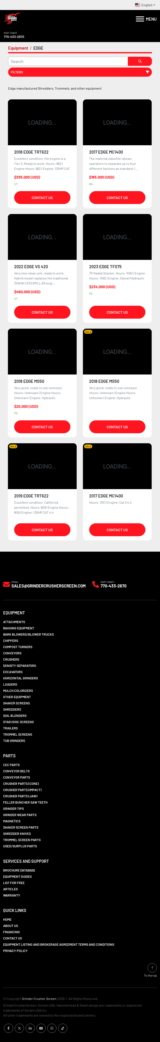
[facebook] (8, 1028)
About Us (10, 926)
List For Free (14, 883)
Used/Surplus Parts (20, 846)
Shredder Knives (17, 833)
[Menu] (140, 18)
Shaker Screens (16, 703)
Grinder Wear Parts (19, 815)
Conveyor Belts (16, 771)
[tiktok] (62, 1028)
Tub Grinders (14, 741)
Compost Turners (17, 647)
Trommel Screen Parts (22, 840)
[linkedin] (30, 1028)
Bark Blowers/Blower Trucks (28, 634)
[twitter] (19, 1028)
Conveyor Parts (16, 777)
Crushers (11, 659)
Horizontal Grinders (20, 678)
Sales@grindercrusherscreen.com (48, 585)
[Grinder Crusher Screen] (22, 571)
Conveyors (12, 653)
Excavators (12, 672)
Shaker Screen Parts (20, 827)
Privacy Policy (15, 951)
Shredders (12, 709)
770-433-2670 (14, 37)
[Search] (68, 61)
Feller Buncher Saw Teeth (25, 802)
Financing (11, 932)
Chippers (10, 640)
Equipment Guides (17, 876)
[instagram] (51, 1028)
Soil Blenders (14, 716)
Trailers (10, 728)
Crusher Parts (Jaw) (20, 796)
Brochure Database (19, 870)
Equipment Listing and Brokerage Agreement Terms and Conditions (58, 944)
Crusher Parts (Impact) (22, 790)
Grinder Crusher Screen (39, 999)
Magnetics (11, 821)
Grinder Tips (13, 808)
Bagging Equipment (18, 628)
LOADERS (10, 684)
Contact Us (42, 197)
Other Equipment (17, 697)
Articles (10, 889)
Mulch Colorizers (18, 691)
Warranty (11, 895)
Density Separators (19, 666)
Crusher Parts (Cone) (21, 783)
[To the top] (150, 970)
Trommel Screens (17, 734)
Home (7, 919)
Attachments (14, 622)
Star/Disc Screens (18, 722)
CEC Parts (11, 765)
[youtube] (41, 1028)
